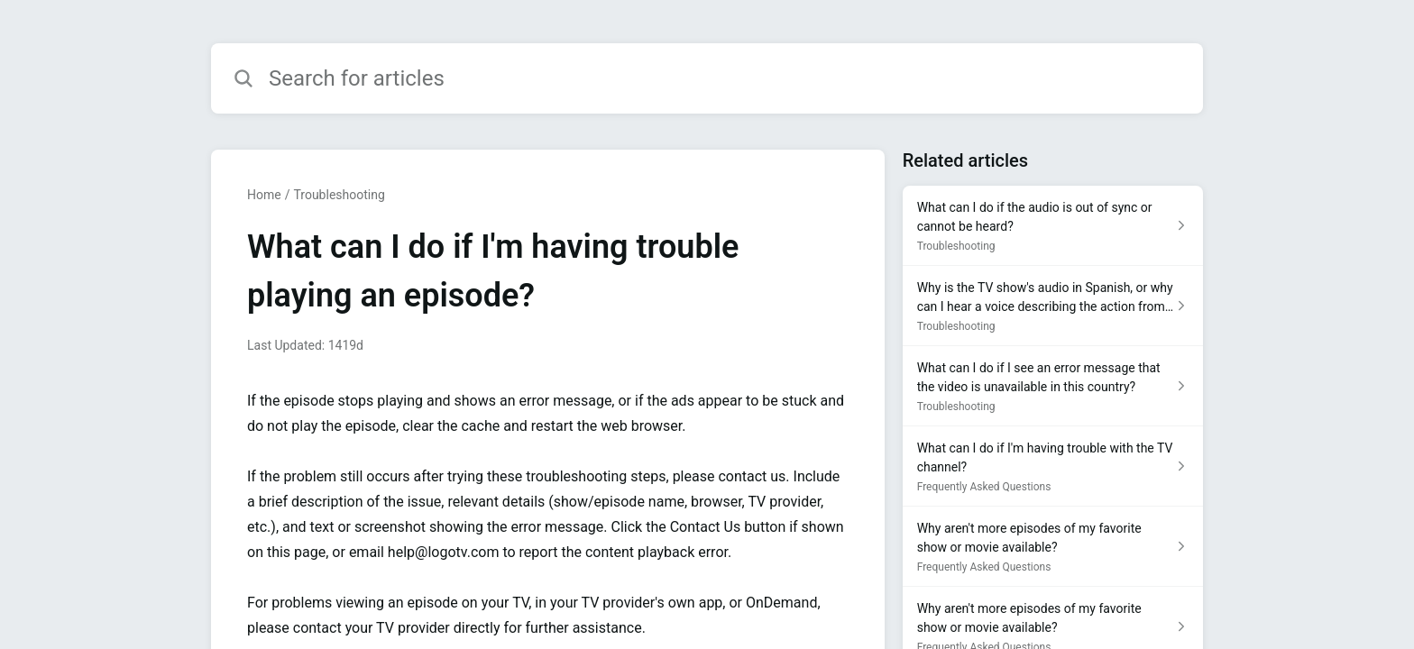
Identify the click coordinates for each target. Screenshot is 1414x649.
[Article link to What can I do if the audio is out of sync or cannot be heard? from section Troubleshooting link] (1053, 226)
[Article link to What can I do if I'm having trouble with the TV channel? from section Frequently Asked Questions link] (1053, 466)
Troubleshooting (338, 194)
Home (264, 194)
